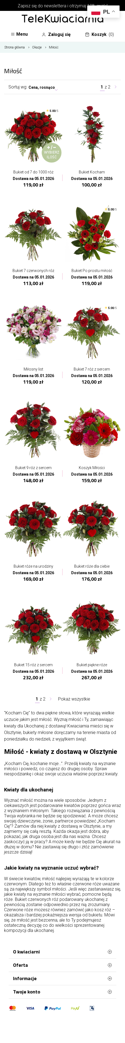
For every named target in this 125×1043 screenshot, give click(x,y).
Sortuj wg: (17, 87)
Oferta (62, 965)
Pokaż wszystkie (74, 699)
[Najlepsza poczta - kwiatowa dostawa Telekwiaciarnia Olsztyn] (62, 19)
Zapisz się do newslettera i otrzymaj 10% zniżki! (63, 5)
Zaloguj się (56, 34)
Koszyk (99, 34)
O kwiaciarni (62, 952)
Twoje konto (62, 992)
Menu (19, 34)
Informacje (62, 978)
